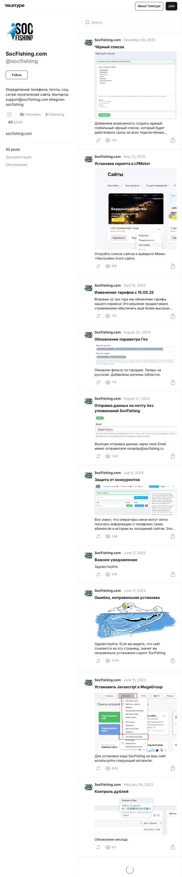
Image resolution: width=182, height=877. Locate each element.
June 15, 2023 (135, 686)
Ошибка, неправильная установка (127, 602)
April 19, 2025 (135, 286)
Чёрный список (110, 47)
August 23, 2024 (137, 334)
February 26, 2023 (139, 791)
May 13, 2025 (135, 157)
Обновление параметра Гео (121, 341)
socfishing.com (19, 133)
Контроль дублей (112, 797)
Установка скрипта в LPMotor (123, 164)
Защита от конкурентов (117, 483)
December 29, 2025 (140, 40)
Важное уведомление (116, 563)
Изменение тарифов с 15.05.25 (124, 293)
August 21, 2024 (137, 401)
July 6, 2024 (134, 476)
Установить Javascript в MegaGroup (129, 692)
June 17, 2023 (135, 557)
